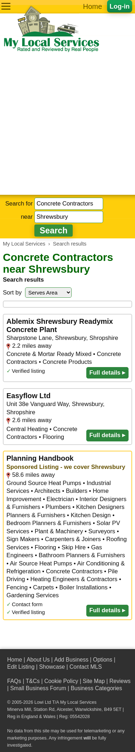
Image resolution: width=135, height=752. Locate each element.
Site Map (94, 681)
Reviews (119, 681)
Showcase (52, 667)
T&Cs (33, 681)
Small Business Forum (38, 688)
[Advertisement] (67, 123)
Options (102, 660)
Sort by (12, 292)
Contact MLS (85, 667)
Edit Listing (20, 667)
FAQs (14, 681)
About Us (37, 660)
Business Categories (96, 688)
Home (92, 6)
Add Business (71, 660)
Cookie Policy (61, 681)
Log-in (120, 6)
